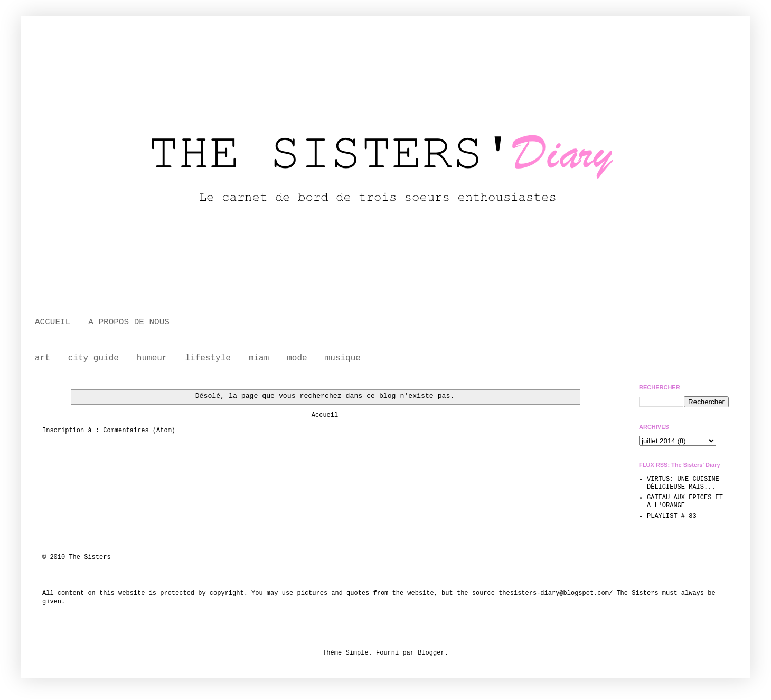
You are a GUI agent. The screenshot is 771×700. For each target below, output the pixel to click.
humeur (152, 358)
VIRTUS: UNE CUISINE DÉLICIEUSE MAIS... (683, 482)
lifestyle (207, 358)
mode (297, 358)
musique (343, 358)
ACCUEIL (52, 322)
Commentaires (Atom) (139, 430)
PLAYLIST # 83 (672, 516)
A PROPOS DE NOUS (129, 322)
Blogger (431, 653)
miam (259, 358)
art (42, 358)
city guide (93, 358)
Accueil (325, 415)
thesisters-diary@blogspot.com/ (556, 593)
